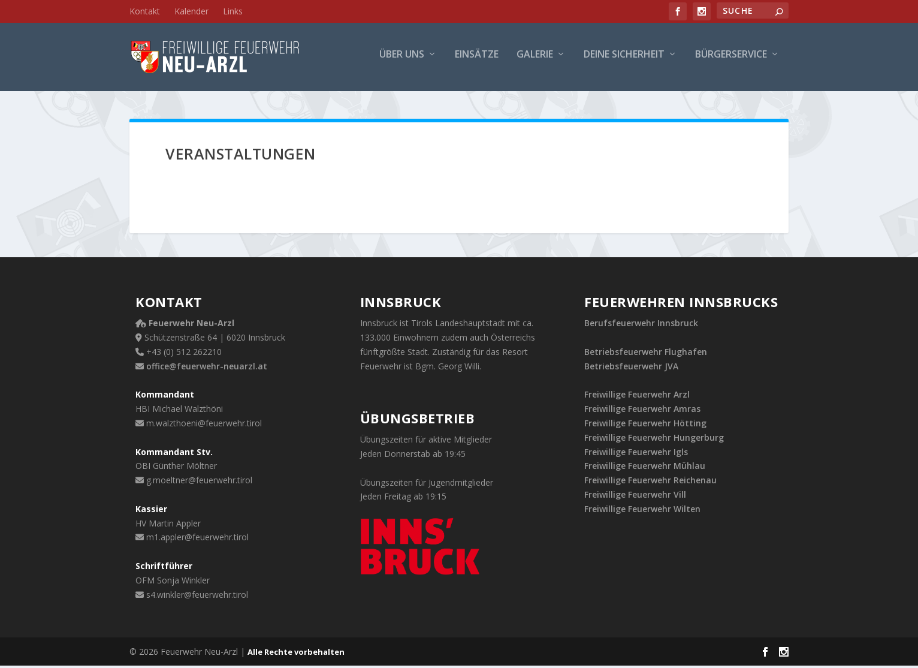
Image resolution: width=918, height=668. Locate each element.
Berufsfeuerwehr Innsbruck (641, 326)
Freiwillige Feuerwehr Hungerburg (654, 440)
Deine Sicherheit (624, 61)
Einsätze (477, 61)
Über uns (401, 61)
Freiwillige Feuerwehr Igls (636, 454)
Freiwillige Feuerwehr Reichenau (650, 482)
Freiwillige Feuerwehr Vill (635, 496)
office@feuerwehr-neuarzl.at (206, 368)
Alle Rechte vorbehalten (296, 654)
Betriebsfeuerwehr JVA (631, 368)
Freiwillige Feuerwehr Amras (642, 411)
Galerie (535, 61)
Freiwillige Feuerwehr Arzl (637, 397)
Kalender (191, 11)
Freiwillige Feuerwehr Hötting (645, 425)
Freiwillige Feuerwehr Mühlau (644, 468)
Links (233, 11)
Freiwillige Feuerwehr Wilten (642, 511)
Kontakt (144, 11)
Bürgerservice (731, 61)
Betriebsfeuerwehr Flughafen (645, 354)
